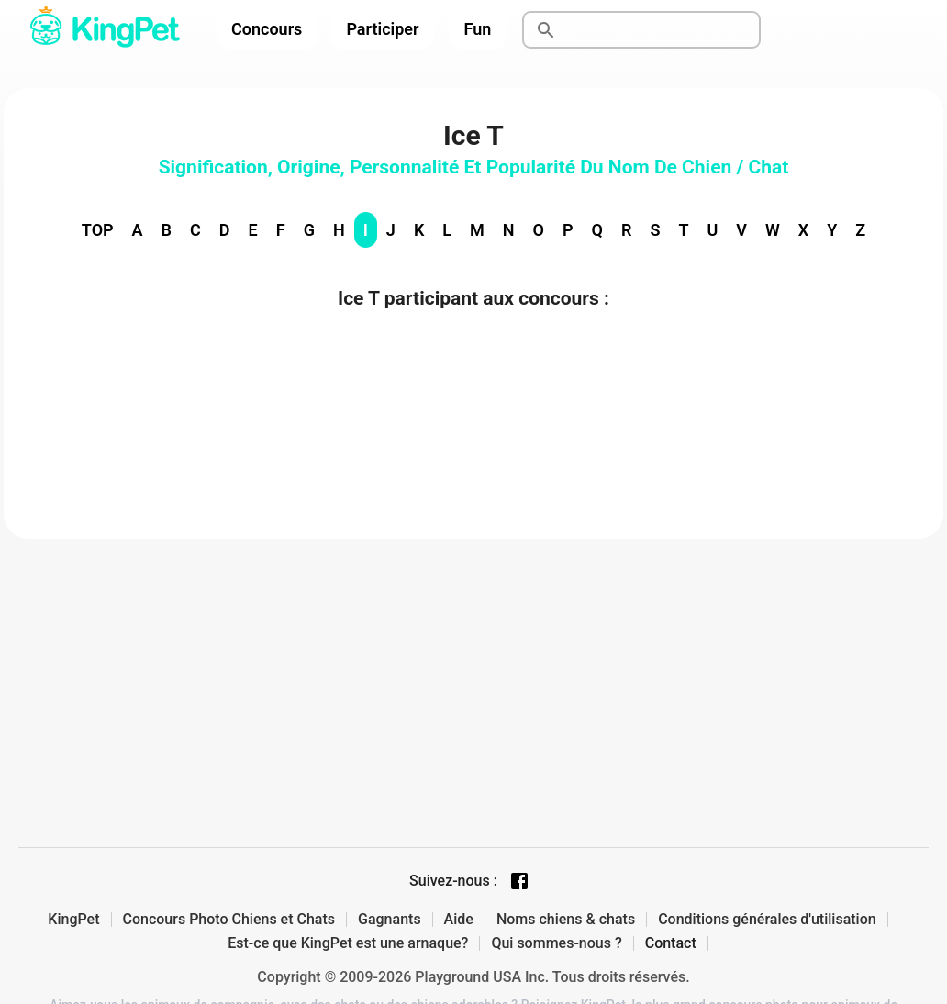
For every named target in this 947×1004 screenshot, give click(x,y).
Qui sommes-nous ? (556, 943)
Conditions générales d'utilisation (767, 919)
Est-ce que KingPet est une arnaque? (348, 943)
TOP (98, 230)
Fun (478, 29)
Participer (382, 29)
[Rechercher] (662, 30)
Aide (459, 919)
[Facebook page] (519, 881)
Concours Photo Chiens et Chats (229, 919)
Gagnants (389, 919)
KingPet (73, 919)
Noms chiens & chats (565, 919)
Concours (266, 29)
